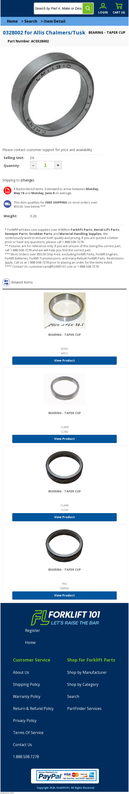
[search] (88, 8)
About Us (21, 672)
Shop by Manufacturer (87, 672)
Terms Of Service (28, 732)
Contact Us (22, 744)
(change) (27, 180)
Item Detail (54, 21)
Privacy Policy (25, 720)
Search (30, 21)
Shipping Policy (26, 684)
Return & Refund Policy (33, 708)
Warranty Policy (26, 696)
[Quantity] (45, 165)
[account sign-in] (103, 8)
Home (12, 21)
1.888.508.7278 (26, 756)
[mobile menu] (7, 8)
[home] (23, 8)
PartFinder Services (84, 708)
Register (32, 630)
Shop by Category (82, 684)
